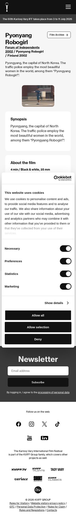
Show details (54, 303)
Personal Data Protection (31, 506)
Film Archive (57, 34)
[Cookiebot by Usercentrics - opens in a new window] (54, 178)
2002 (9, 51)
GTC (12, 506)
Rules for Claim (56, 506)
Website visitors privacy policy (48, 503)
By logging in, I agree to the (38, 392)
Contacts (52, 510)
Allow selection (38, 327)
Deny (38, 339)
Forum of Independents (22, 47)
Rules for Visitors (19, 503)
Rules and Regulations (31, 510)
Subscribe (38, 382)
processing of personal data (54, 392)
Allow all (38, 315)
